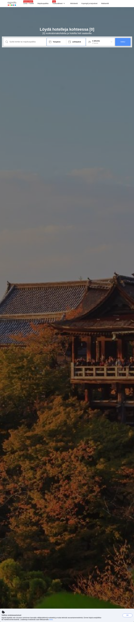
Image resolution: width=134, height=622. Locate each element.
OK (127, 615)
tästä (51, 619)
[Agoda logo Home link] (12, 3)
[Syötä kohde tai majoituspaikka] (26, 42)
